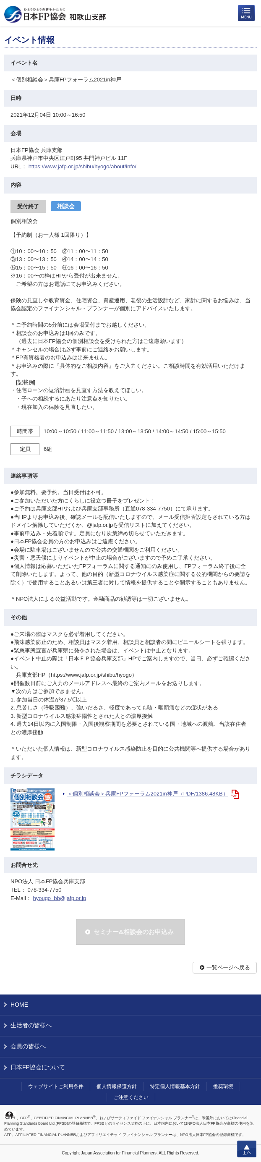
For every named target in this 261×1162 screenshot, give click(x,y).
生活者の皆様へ (31, 1025)
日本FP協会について (37, 1067)
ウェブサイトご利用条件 (56, 1086)
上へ (247, 1149)
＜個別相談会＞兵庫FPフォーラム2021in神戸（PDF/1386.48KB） (147, 793)
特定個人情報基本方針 (175, 1086)
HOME (19, 1004)
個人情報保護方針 (117, 1086)
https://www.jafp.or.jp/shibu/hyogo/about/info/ (82, 166)
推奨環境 (223, 1086)
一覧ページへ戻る (228, 967)
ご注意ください (131, 1097)
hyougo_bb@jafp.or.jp (59, 898)
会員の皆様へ (28, 1046)
